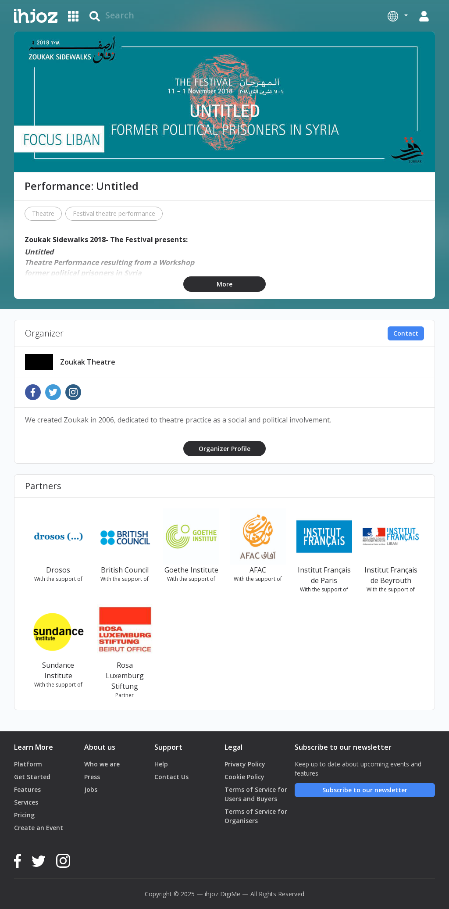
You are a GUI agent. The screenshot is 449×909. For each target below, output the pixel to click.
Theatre (43, 213)
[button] (397, 15)
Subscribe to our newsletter (364, 790)
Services (26, 802)
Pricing (24, 815)
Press (92, 777)
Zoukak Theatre (87, 362)
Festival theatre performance (114, 213)
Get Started (32, 777)
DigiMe (230, 894)
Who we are (102, 764)
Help (161, 764)
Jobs (90, 789)
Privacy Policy (244, 764)
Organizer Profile (224, 448)
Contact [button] (405, 333)
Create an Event (38, 827)
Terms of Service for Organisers (255, 816)
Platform (28, 764)
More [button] (224, 284)
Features (27, 789)
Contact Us (171, 777)
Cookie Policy (244, 777)
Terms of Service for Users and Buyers (255, 794)
